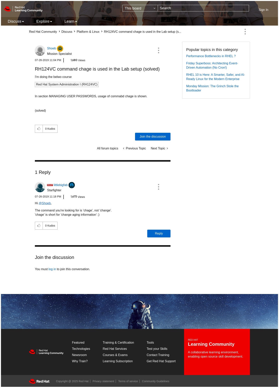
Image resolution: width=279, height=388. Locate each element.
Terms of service (128, 381)
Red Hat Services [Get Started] (115, 348)
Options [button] (245, 31)
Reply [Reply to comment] (159, 233)
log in (52, 269)
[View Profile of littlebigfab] (61, 185)
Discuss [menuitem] (14, 21)
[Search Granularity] (140, 8)
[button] (158, 50)
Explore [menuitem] (42, 21)
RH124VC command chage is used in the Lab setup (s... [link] (142, 31)
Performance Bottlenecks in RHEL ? (211, 56)
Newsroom (79, 355)
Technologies (81, 348)
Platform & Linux (88, 31)
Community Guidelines (155, 381)
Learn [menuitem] (69, 21)
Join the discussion (153, 136)
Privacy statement (103, 381)
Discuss (66, 31)
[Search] (203, 8)
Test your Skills (157, 348)
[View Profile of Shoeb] (51, 48)
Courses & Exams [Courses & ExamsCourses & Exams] (115, 355)
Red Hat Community (43, 31)
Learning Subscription (118, 361)
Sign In (263, 9)
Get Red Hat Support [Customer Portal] (161, 361)
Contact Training (158, 355)
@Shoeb (45, 203)
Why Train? (80, 361)
